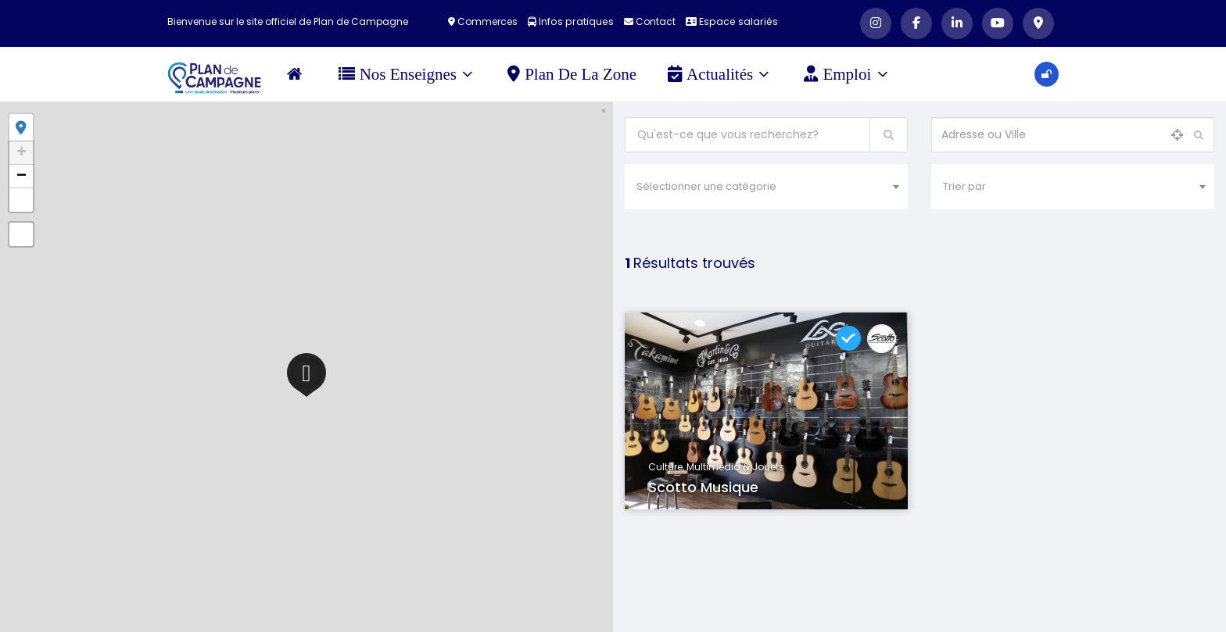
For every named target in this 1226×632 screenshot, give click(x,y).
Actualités (720, 74)
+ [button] (21, 153)
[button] (21, 200)
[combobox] (766, 186)
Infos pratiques (573, 21)
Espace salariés (730, 21)
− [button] (21, 176)
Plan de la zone (574, 74)
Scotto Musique (703, 487)
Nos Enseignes (407, 74)
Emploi (848, 74)
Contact (650, 21)
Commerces (487, 21)
